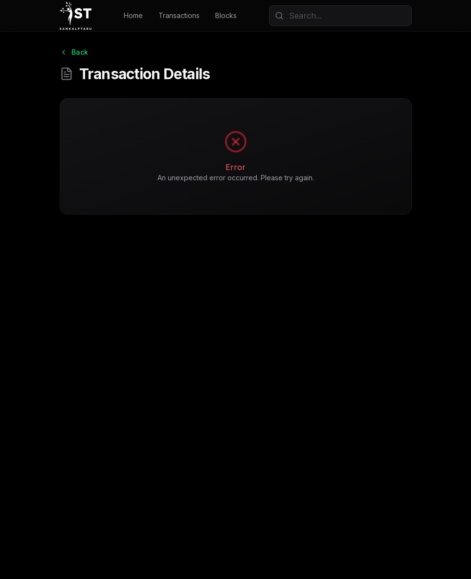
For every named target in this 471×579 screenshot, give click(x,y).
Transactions (179, 15)
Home (133, 15)
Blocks (226, 15)
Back (74, 52)
